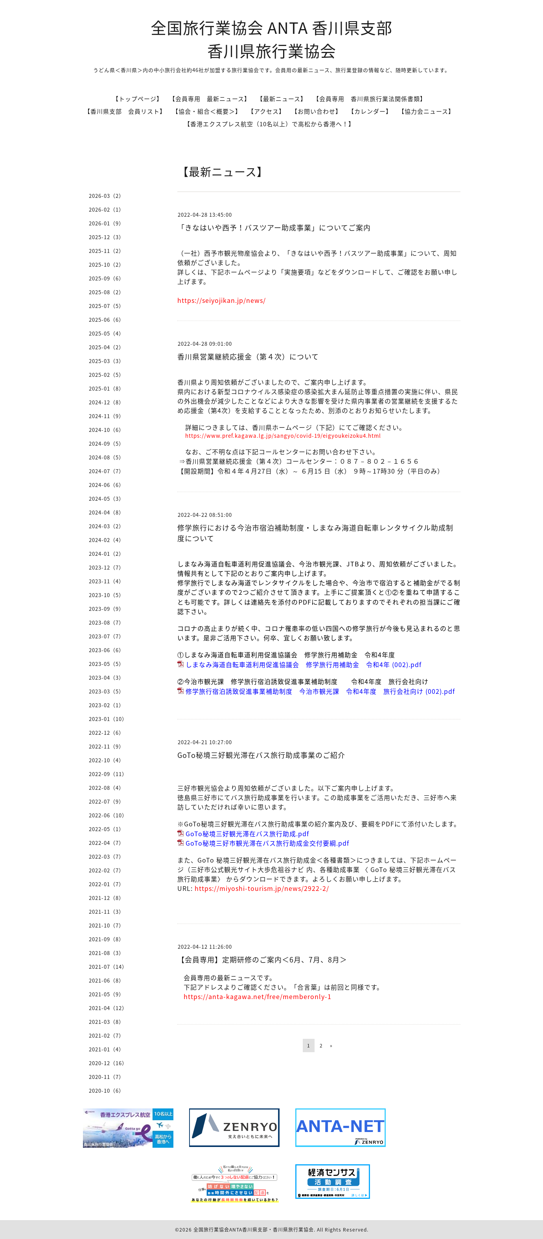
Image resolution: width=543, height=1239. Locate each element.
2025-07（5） (106, 306)
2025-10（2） (106, 264)
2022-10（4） (106, 760)
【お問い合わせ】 (316, 111)
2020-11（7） (106, 1076)
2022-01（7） (106, 884)
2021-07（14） (108, 966)
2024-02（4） (106, 540)
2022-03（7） (106, 856)
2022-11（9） (106, 746)
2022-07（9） (106, 801)
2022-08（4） (106, 787)
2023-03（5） (106, 691)
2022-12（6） (106, 732)
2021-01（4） (106, 1049)
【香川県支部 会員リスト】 (125, 111)
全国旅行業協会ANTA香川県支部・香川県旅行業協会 (253, 1229)
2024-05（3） (106, 498)
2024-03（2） (106, 526)
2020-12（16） (108, 1063)
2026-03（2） (106, 195)
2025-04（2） (106, 347)
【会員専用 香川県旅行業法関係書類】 (369, 98)
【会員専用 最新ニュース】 (209, 98)
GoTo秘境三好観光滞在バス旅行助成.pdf (247, 833)
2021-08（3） (106, 953)
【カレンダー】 (370, 111)
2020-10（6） (106, 1090)
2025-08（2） (106, 292)
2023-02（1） (106, 705)
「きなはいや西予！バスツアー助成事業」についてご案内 (274, 227)
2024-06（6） (106, 485)
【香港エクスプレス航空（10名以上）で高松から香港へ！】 (269, 124)
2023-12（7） (106, 567)
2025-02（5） (106, 374)
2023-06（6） (106, 650)
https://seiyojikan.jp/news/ (221, 300)
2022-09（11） (108, 774)
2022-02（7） (106, 870)
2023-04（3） (106, 677)
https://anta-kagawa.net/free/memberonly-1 (257, 996)
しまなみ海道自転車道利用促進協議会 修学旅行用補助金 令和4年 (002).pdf (304, 664)
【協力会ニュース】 (426, 111)
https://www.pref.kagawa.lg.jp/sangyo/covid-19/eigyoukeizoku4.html (283, 435)
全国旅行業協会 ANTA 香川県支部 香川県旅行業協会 (271, 39)
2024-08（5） (106, 457)
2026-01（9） (106, 223)
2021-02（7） (106, 1035)
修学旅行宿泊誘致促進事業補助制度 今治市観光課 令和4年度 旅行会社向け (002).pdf (320, 691)
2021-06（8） (106, 980)
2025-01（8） (106, 388)
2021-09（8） (106, 939)
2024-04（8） (106, 512)
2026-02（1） (106, 209)
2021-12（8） (106, 898)
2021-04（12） (108, 1008)
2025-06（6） (106, 319)
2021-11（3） (106, 911)
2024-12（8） (106, 402)
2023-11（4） (106, 581)
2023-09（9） (106, 608)
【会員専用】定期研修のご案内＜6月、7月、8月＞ (262, 959)
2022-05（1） (106, 829)
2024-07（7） (106, 471)
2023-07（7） (106, 636)
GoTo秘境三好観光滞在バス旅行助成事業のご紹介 (261, 755)
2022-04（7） (106, 842)
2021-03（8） (106, 1021)
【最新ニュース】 (282, 98)
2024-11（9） (106, 416)
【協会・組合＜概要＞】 (206, 111)
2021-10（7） (106, 925)
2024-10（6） (106, 429)
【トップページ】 (137, 98)
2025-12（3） (106, 237)
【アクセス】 (266, 111)
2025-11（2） (106, 250)
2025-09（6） (106, 278)
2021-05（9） (106, 994)
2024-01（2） (106, 553)
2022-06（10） (108, 815)
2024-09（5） (106, 443)
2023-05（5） (106, 663)
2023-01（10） (108, 719)
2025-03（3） (106, 361)
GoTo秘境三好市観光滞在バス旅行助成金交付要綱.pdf (267, 843)
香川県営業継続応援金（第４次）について (248, 356)
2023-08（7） (106, 622)
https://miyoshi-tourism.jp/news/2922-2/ (262, 888)
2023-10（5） (106, 595)
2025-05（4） (106, 333)
